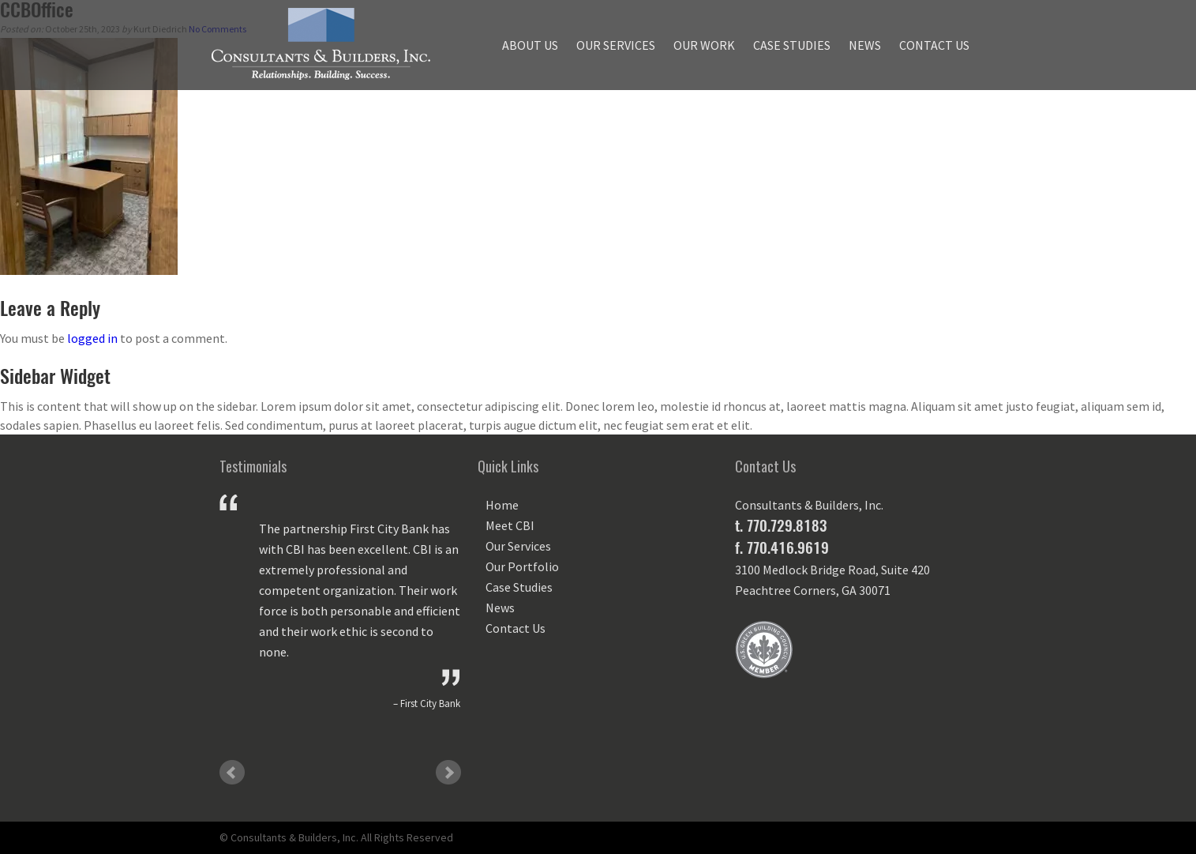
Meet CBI (510, 525)
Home (502, 505)
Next (448, 772)
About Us (530, 45)
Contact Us (934, 45)
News (865, 45)
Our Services (615, 45)
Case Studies (791, 45)
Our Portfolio (522, 566)
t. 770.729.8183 (781, 525)
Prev (232, 772)
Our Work (704, 45)
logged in (92, 338)
